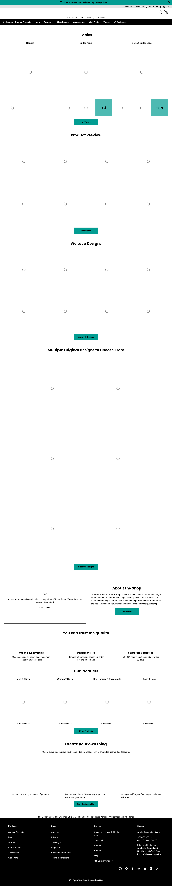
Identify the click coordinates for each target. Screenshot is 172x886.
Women (49, 22)
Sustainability (100, 840)
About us (128, 6)
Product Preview (86, 135)
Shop (53, 826)
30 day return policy (152, 854)
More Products (86, 731)
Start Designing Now (86, 804)
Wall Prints (95, 22)
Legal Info (55, 847)
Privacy (54, 837)
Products (12, 826)
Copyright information (61, 852)
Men (39, 22)
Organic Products (24, 22)
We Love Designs (86, 243)
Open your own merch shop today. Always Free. (85, 2)
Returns (97, 845)
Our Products (86, 671)
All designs (8, 22)
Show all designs (86, 337)
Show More (86, 230)
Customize (120, 22)
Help (96, 855)
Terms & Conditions (60, 857)
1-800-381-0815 (150, 839)
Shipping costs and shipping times (107, 834)
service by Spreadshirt (147, 848)
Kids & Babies (63, 22)
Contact (97, 850)
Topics (107, 22)
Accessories (80, 22)
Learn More (126, 611)
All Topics (86, 122)
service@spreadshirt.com (148, 832)
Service (97, 826)
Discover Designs (86, 566)
